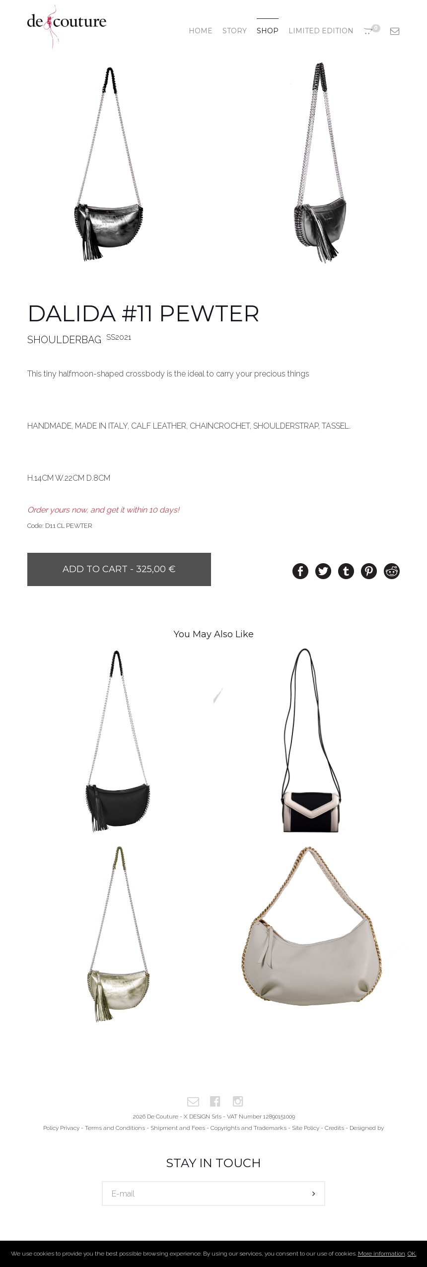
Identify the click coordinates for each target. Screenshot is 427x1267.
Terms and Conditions (115, 1127)
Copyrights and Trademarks (248, 1127)
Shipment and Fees (177, 1127)
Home (201, 30)
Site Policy (305, 1127)
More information (381, 1253)
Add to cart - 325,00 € (119, 569)
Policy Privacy (61, 1127)
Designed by (367, 1127)
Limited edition (321, 30)
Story (234, 30)
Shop (268, 30)
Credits (334, 1127)
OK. (412, 1253)
